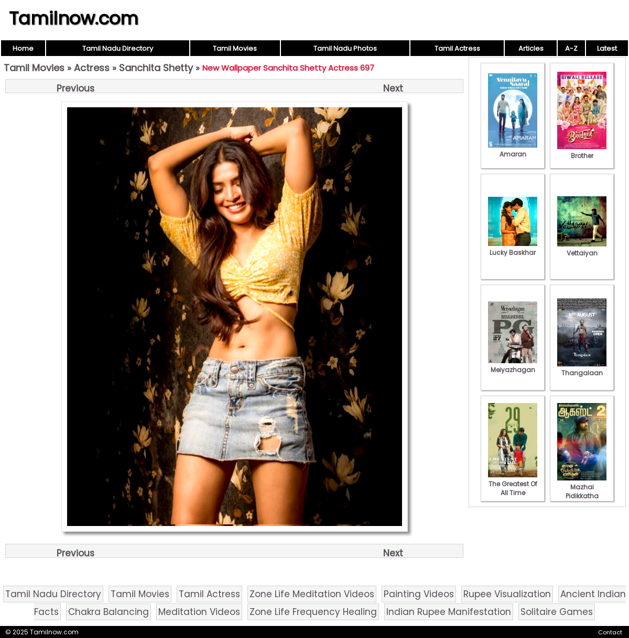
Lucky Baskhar (512, 248)
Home (23, 48)
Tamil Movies (235, 48)
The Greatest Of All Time (512, 484)
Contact (610, 632)
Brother (581, 151)
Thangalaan (581, 368)
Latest (607, 48)
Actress (92, 67)
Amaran (512, 150)
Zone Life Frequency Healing (313, 612)
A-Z (571, 48)
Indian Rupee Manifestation (448, 612)
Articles (531, 48)
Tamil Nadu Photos (345, 48)
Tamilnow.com (73, 18)
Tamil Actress (457, 48)
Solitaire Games (556, 612)
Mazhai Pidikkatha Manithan (581, 491)
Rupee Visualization (507, 594)
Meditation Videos (199, 612)
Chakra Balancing (108, 612)
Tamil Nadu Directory (117, 48)
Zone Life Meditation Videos (312, 594)
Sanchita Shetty (156, 67)
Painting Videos (419, 594)
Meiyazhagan (512, 365)
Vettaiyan (581, 249)
